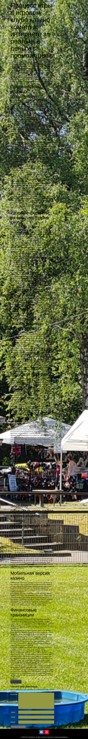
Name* (13, 712)
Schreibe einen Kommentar (43, 61)
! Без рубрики (16, 681)
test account (28, 61)
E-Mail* (13, 717)
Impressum (50, 737)
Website (12, 722)
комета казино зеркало (40, 72)
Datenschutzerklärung (61, 737)
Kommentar (13, 694)
